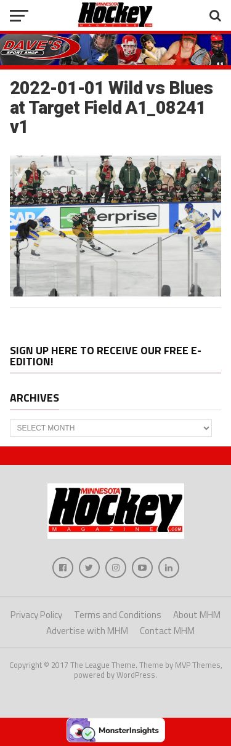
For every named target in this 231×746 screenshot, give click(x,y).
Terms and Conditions (117, 615)
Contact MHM (167, 631)
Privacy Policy (36, 615)
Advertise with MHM (87, 631)
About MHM (197, 615)
